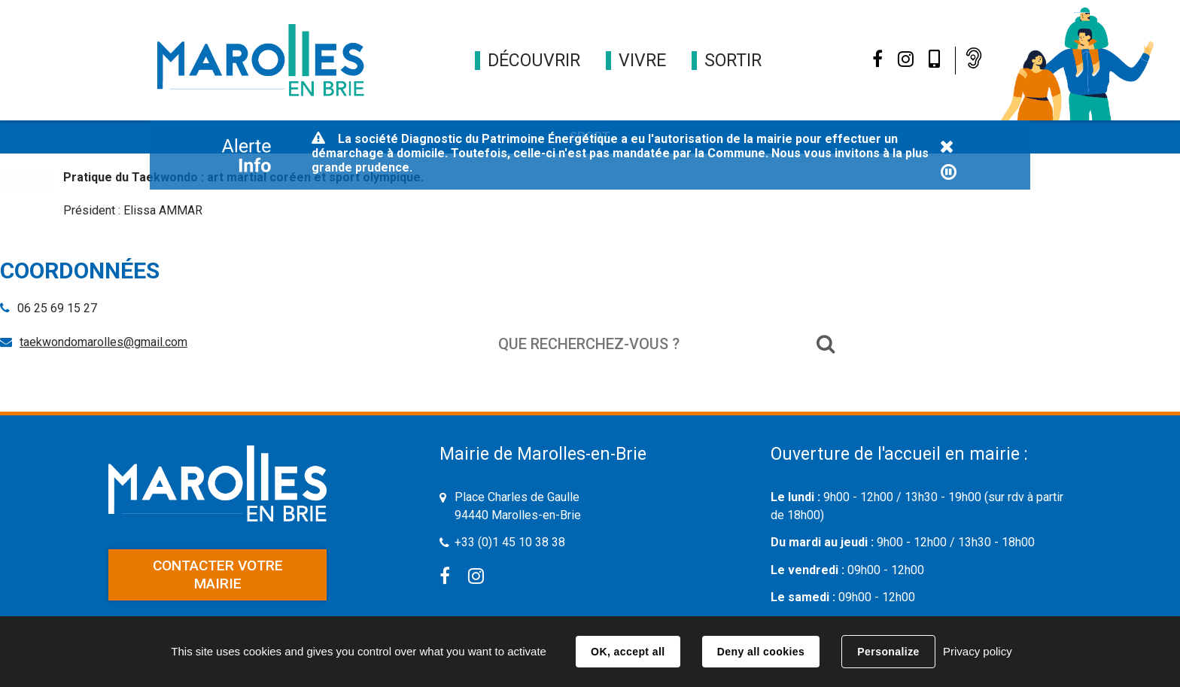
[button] (534, 60)
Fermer (947, 147)
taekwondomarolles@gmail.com (103, 342)
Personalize (888, 652)
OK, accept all (628, 652)
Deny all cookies (760, 652)
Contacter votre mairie (218, 574)
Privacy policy (977, 651)
